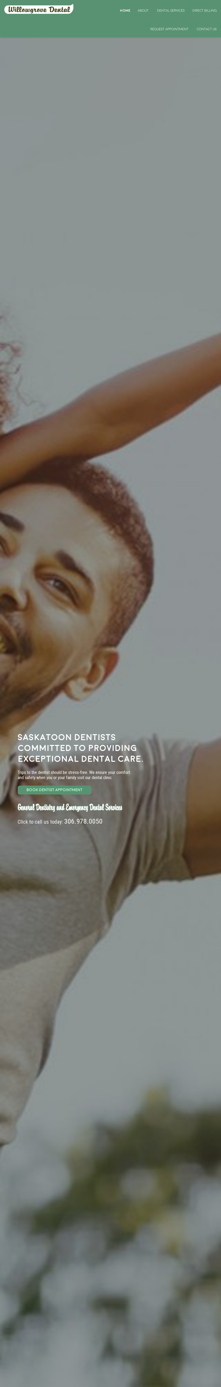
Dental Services (171, 10)
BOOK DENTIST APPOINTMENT (54, 790)
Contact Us (207, 29)
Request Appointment (169, 29)
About (143, 10)
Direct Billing (205, 10)
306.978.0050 (83, 821)
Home (39, 9)
